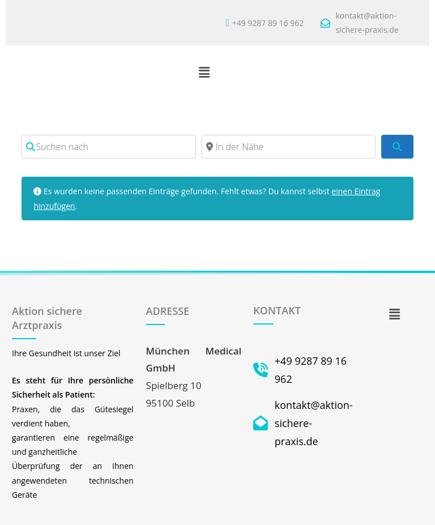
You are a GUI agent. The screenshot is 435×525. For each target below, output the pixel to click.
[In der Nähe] (289, 147)
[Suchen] (397, 147)
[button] (204, 72)
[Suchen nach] (108, 147)
